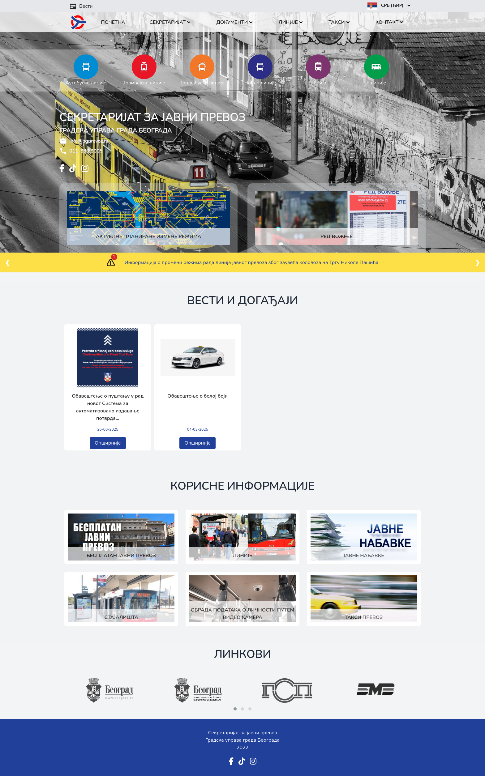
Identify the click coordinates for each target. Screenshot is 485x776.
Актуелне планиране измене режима (148, 236)
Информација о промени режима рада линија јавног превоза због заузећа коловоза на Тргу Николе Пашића (252, 262)
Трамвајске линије (144, 82)
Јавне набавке (363, 555)
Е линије (376, 82)
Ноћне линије (260, 82)
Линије (242, 555)
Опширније (108, 443)
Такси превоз (364, 617)
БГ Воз (318, 82)
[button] (235, 709)
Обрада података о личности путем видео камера (242, 614)
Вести (81, 6)
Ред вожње (336, 236)
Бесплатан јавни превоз (121, 555)
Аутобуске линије (86, 82)
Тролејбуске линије (202, 82)
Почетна (113, 22)
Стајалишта (121, 617)
